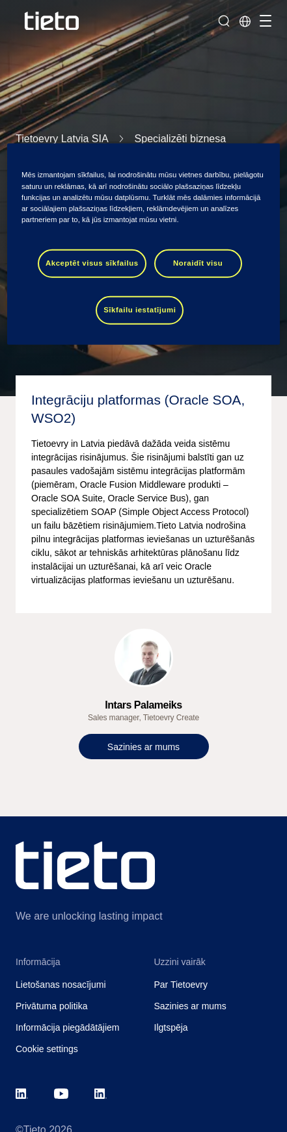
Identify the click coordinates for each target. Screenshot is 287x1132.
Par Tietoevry (181, 984)
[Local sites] (245, 21)
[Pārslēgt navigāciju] (263, 21)
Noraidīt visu (198, 263)
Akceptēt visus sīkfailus (92, 263)
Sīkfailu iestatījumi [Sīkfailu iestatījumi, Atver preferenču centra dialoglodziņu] (139, 309)
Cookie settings (47, 1049)
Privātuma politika (52, 1006)
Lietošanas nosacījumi (61, 984)
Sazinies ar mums (190, 1006)
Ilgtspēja (171, 1027)
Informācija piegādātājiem (68, 1027)
